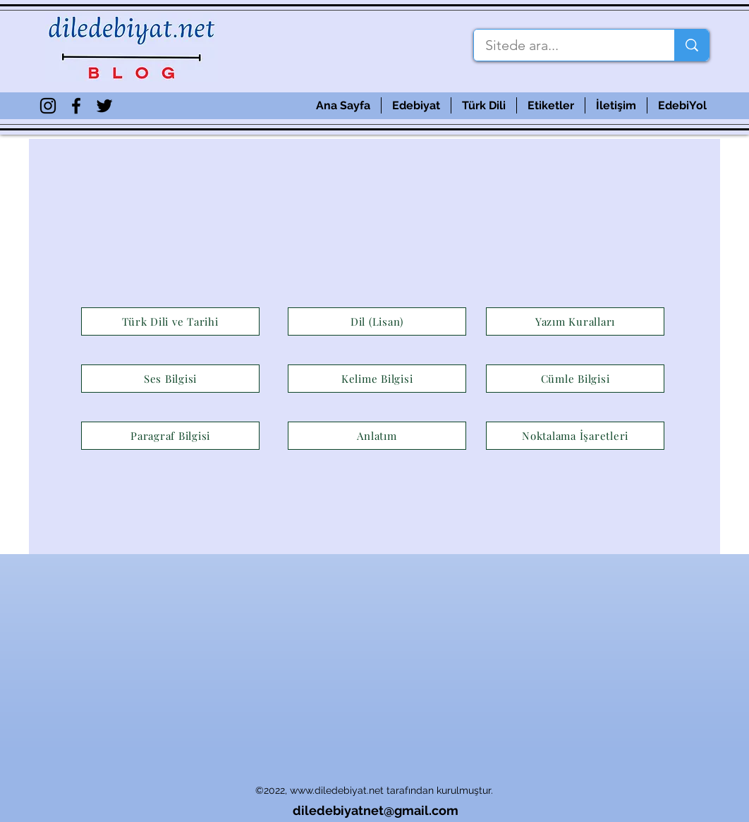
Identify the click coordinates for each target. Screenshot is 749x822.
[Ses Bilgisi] (170, 378)
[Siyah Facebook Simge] (76, 105)
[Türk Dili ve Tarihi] (170, 321)
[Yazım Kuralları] (575, 321)
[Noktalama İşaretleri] (575, 436)
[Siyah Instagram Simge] (48, 105)
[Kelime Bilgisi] (377, 378)
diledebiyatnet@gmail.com (375, 810)
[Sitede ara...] (565, 45)
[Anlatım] (377, 436)
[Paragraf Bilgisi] (170, 436)
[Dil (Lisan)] (377, 321)
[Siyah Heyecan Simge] (104, 105)
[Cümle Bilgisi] (575, 378)
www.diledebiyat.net (337, 790)
